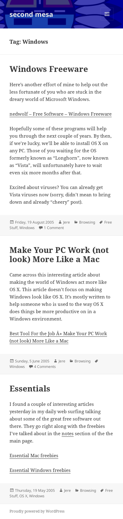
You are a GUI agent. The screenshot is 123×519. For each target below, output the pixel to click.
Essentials (30, 388)
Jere (66, 222)
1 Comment (54, 227)
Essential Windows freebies (40, 470)
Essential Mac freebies (34, 455)
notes (68, 433)
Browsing (87, 222)
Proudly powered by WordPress (37, 511)
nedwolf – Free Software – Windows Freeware (61, 114)
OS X (23, 496)
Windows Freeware (49, 68)
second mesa (31, 14)
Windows (27, 227)
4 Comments (45, 366)
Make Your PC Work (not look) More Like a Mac (59, 254)
